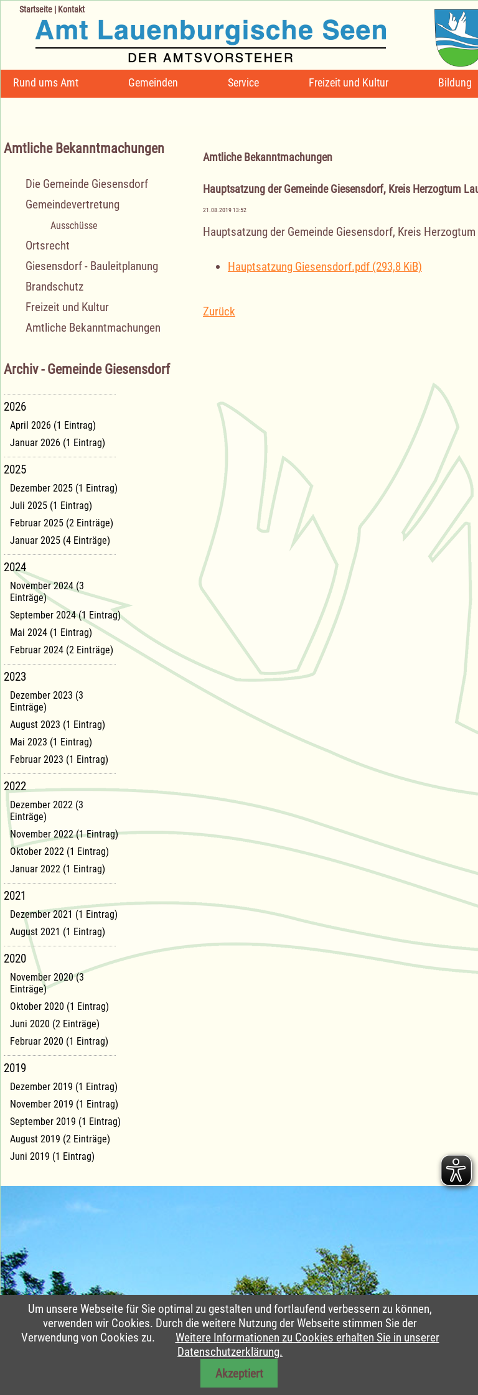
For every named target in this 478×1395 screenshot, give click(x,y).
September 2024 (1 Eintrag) (65, 615)
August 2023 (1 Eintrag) (57, 724)
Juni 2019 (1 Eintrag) (52, 1156)
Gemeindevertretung (73, 204)
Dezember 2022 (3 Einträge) (46, 811)
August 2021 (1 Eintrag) (57, 932)
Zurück (219, 311)
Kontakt (71, 9)
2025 (15, 469)
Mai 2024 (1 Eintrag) (51, 632)
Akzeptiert (239, 1373)
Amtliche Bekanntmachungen (93, 327)
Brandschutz (54, 286)
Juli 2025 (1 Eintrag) (51, 505)
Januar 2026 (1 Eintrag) (57, 443)
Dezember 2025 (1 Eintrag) (64, 488)
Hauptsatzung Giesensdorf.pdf (325, 266)
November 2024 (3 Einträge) (47, 592)
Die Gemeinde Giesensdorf (87, 184)
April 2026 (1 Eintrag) (53, 425)
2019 (15, 1068)
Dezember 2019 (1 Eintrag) (64, 1087)
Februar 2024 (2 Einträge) (61, 650)
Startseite (35, 9)
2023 (15, 677)
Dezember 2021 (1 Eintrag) (64, 914)
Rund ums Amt (45, 82)
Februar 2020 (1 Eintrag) (59, 1041)
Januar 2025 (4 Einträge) (60, 540)
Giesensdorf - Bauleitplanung (92, 266)
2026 (15, 406)
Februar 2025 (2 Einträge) (61, 523)
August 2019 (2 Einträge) (60, 1139)
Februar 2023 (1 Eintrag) (59, 759)
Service (243, 82)
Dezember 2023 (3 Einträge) (46, 701)
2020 (15, 958)
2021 (15, 896)
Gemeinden (153, 82)
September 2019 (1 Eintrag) (65, 1121)
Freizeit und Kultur (348, 82)
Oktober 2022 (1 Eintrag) (59, 851)
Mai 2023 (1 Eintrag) (51, 742)
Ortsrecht (48, 245)
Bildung (455, 82)
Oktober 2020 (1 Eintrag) (59, 1006)
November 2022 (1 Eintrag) (64, 834)
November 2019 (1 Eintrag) (64, 1104)
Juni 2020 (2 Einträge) (55, 1024)
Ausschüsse (74, 225)
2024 (15, 567)
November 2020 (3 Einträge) (47, 983)
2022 (15, 786)
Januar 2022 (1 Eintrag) (57, 869)
